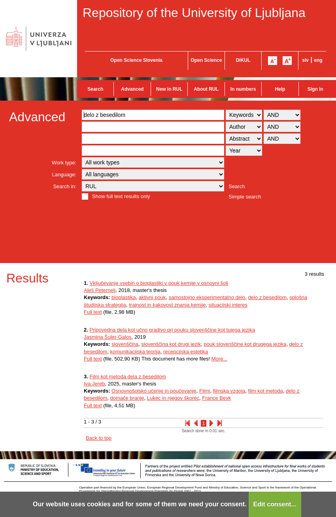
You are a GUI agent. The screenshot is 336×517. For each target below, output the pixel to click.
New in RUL (169, 89)
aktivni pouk (152, 297)
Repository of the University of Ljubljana (194, 13)
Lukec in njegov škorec (173, 398)
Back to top (98, 438)
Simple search (244, 197)
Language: (64, 174)
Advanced (132, 89)
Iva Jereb (94, 384)
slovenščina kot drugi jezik (171, 344)
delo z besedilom (267, 297)
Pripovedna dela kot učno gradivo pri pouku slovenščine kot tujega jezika (172, 330)
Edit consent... (274, 504)
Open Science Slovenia (136, 60)
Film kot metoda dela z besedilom (127, 377)
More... (219, 359)
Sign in (315, 89)
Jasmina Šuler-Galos (108, 337)
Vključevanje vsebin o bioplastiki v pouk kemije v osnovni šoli (158, 283)
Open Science (206, 60)
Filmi (204, 391)
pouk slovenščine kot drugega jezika (245, 344)
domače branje (127, 398)
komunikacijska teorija (135, 352)
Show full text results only (121, 196)
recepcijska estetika (185, 352)
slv (305, 60)
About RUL (206, 89)
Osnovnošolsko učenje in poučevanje (153, 391)
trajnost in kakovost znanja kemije (167, 305)
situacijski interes (228, 305)
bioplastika (123, 297)
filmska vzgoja (229, 391)
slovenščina (124, 344)
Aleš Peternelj (99, 290)
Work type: (64, 163)
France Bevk (216, 398)
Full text (93, 312)
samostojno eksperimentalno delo (207, 297)
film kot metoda (265, 391)
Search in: (64, 186)
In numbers (243, 89)
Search (95, 89)
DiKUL (243, 60)
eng (318, 60)
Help (280, 89)
